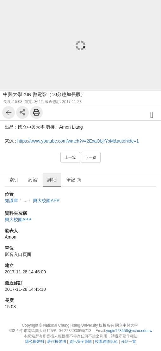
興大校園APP (46, 200)
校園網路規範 (106, 341)
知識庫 (11, 200)
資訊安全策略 (80, 341)
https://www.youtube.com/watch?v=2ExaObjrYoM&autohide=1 (78, 141)
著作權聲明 (56, 341)
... (26, 200)
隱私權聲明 (34, 341)
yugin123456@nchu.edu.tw (129, 331)
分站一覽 (128, 341)
